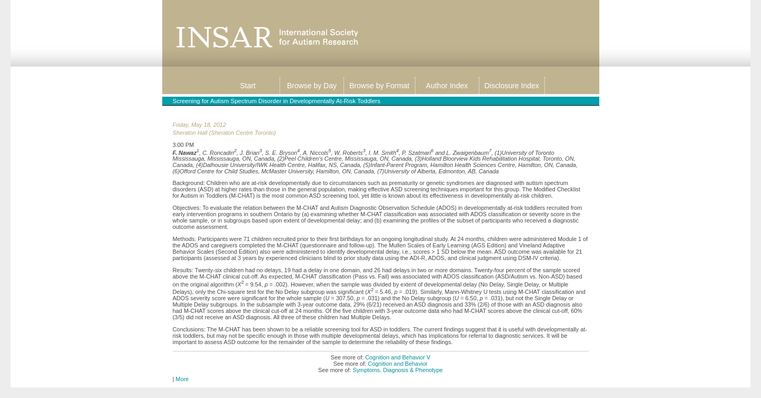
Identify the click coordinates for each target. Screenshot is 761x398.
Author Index (447, 85)
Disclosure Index (512, 85)
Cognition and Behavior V (397, 357)
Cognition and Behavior (398, 363)
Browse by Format (379, 85)
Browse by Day (312, 85)
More (182, 379)
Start (248, 85)
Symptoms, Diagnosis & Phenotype (397, 370)
